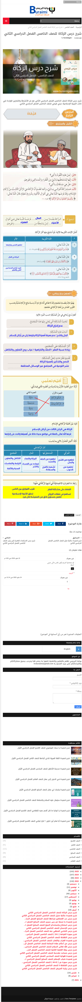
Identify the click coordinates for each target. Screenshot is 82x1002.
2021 (75, 980)
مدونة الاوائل (47, 998)
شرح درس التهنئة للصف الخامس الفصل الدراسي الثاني (51, 937)
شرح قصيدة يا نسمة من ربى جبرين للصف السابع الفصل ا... (49, 922)
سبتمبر (71, 894)
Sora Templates (69, 998)
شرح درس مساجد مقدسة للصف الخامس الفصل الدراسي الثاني (47, 953)
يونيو (72, 903)
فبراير (72, 976)
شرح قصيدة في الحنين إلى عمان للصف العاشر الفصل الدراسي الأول (41, 779)
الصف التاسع (74, 841)
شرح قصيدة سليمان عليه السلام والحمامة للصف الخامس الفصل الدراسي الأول (37, 800)
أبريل (72, 910)
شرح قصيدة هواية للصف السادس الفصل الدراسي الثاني (50, 956)
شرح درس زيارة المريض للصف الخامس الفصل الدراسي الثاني (48, 968)
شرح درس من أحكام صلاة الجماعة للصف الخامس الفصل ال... (49, 944)
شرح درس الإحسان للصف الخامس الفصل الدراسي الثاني (50, 928)
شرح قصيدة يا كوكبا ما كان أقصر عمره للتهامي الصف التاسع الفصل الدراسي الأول (35, 811)
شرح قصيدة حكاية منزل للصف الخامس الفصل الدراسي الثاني (48, 916)
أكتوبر (72, 890)
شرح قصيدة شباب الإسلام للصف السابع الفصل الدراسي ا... (49, 959)
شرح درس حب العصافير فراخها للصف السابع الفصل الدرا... (49, 919)
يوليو (72, 900)
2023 (75, 878)
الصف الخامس (68, 27)
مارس (72, 973)
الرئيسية (77, 27)
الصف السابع (74, 853)
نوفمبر (72, 887)
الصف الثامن (74, 845)
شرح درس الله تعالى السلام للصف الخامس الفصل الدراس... (49, 947)
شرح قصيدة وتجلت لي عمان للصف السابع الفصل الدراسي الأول (43, 790)
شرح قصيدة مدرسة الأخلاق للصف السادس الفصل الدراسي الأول (43, 769)
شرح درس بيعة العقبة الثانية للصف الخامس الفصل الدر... (50, 950)
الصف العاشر (74, 861)
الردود (70, 573)
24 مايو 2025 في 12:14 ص (11, 577)
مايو (73, 907)
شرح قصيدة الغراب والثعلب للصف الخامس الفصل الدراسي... (49, 940)
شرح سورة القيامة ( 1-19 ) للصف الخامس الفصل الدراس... (50, 934)
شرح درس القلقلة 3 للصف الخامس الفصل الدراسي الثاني (50, 965)
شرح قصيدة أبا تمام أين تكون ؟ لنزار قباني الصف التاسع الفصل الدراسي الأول (37, 821)
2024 (75, 875)
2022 (75, 881)
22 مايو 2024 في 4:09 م (11, 558)
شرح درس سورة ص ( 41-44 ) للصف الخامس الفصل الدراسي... (48, 962)
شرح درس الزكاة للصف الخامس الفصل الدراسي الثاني (51, 912)
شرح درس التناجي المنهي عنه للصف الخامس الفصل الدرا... (49, 931)
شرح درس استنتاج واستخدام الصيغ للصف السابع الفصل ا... (49, 925)
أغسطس (71, 897)
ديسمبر (71, 884)
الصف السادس (73, 857)
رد (71, 569)
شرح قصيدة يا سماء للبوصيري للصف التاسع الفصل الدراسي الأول (42, 748)
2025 (75, 871)
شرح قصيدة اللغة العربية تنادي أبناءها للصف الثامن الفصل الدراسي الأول (39, 758)
